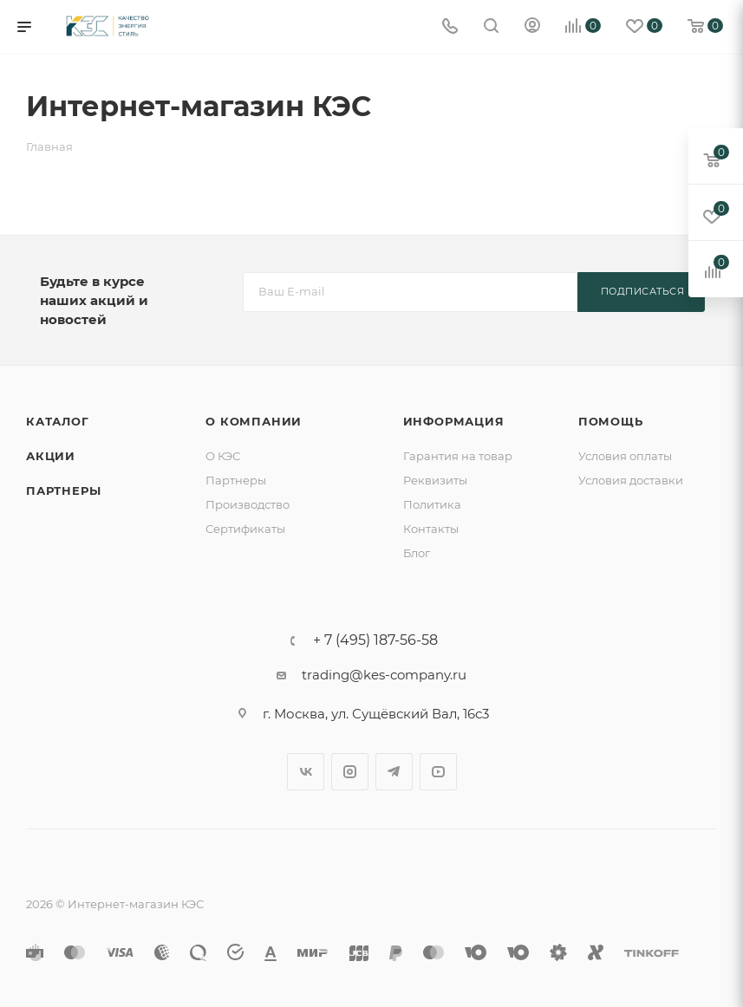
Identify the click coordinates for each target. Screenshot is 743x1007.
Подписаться (643, 291)
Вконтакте (305, 771)
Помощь (610, 421)
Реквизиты (435, 480)
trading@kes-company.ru (384, 674)
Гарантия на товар (457, 456)
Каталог (57, 421)
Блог (416, 553)
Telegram (394, 771)
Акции (50, 456)
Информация (454, 421)
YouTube (438, 771)
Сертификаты (245, 529)
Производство (247, 504)
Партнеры (63, 490)
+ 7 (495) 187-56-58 (375, 640)
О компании (253, 421)
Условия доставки (630, 480)
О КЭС (222, 456)
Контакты (431, 529)
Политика (432, 504)
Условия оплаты (625, 456)
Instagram (349, 771)
